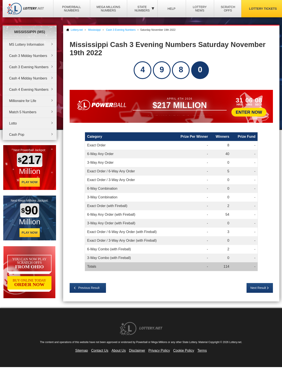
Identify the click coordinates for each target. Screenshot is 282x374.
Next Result (258, 288)
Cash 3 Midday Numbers (28, 56)
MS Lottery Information (26, 44)
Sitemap (81, 350)
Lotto (13, 123)
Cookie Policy (183, 350)
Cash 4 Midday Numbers (28, 78)
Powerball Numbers (71, 8)
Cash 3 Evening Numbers (28, 67)
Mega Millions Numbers (108, 8)
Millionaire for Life (22, 101)
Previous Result (88, 288)
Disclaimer (137, 350)
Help (172, 8)
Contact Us (99, 350)
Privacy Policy (159, 350)
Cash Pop (16, 134)
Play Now (30, 182)
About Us (119, 350)
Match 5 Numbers (22, 112)
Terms (202, 350)
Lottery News (200, 8)
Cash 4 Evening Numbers (28, 89)
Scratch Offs (228, 8)
